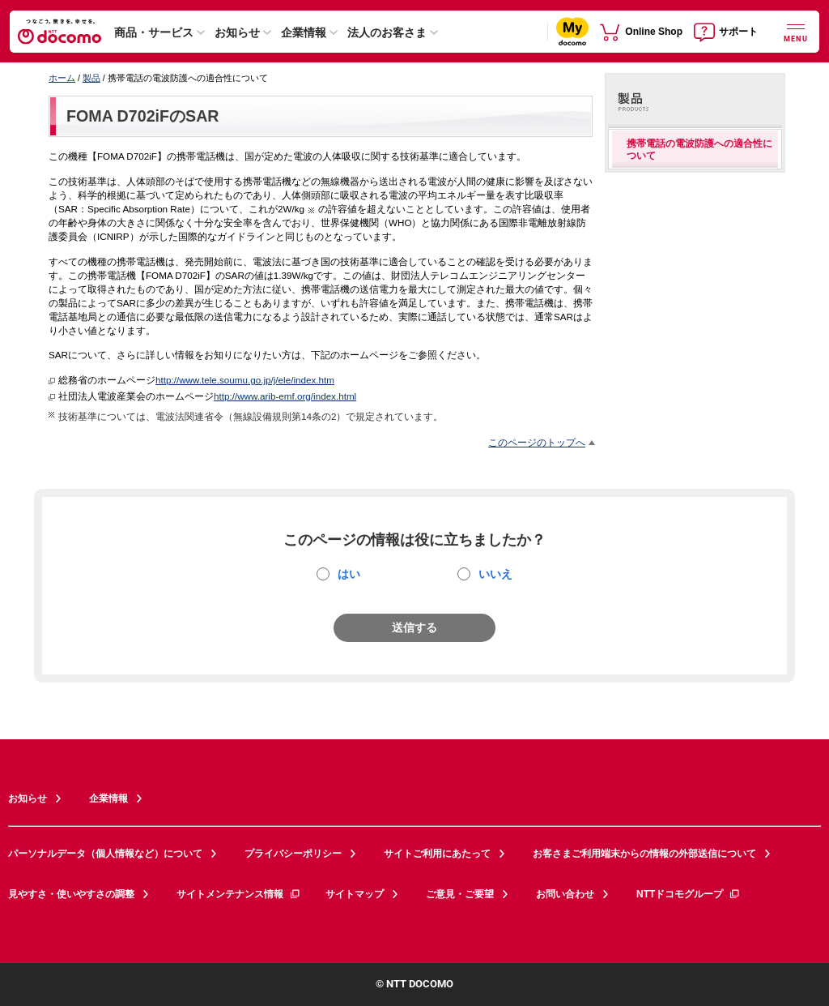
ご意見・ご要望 (460, 894)
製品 (91, 78)
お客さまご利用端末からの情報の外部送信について (644, 853)
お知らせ (237, 32)
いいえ (495, 573)
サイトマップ (354, 894)
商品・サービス (153, 32)
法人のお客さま (387, 32)
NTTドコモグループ (688, 894)
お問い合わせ (565, 894)
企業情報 (303, 32)
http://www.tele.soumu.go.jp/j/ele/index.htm (244, 380)
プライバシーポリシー (293, 853)
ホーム (62, 78)
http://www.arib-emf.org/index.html (285, 396)
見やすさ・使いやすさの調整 (71, 894)
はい (349, 573)
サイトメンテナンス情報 (238, 894)
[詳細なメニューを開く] (796, 31)
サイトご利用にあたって (437, 853)
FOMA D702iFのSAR (142, 116)
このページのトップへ (536, 442)
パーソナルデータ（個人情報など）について (105, 853)
